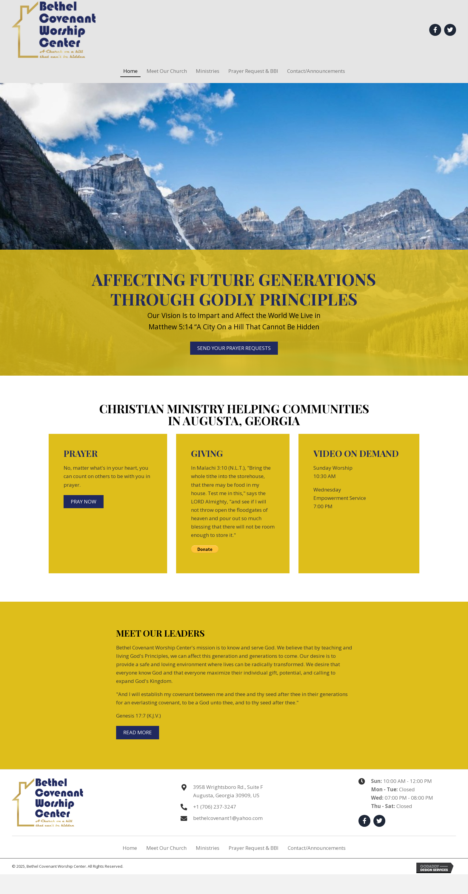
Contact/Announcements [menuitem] (317, 847)
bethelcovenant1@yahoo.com (228, 818)
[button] (435, 30)
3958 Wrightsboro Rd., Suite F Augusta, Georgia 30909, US (228, 791)
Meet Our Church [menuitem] (166, 847)
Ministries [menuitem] (207, 847)
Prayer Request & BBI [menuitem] (253, 847)
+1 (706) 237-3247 (214, 806)
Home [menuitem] (130, 847)
